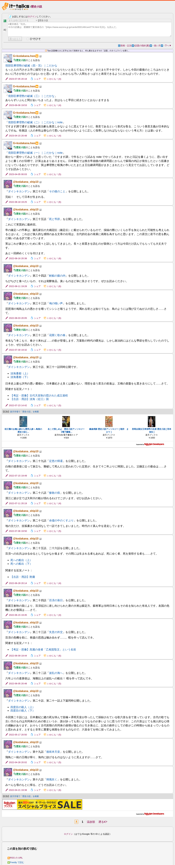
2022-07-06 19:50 (18, 531)
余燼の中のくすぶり (61, 520)
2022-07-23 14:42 (18, 405)
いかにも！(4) (54, 79)
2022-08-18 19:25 (18, 202)
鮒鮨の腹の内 (57, 275)
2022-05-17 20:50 (18, 734)
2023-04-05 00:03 (18, 174)
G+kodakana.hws (24, 56)
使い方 (158, 45)
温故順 (91, 821)
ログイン (32, 16)
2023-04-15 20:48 (18, 135)
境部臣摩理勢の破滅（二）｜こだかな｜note (35, 122)
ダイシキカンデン (19, 191)
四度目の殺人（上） (22, 707)
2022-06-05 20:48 (18, 683)
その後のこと (57, 191)
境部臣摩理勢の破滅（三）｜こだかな (31, 96)
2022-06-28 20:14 (18, 583)
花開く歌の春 (57, 335)
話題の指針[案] (143, 45)
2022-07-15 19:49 (18, 475)
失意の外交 (56, 632)
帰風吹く (51, 779)
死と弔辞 (54, 219)
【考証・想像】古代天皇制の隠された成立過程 (39, 395)
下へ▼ (168, 45)
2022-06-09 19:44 (18, 655)
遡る (102, 821)
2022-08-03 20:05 (18, 318)
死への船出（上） (21, 560)
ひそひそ (35, 38)
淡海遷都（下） (20, 377)
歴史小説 (36, 6)
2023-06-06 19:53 (18, 105)
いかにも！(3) (54, 475)
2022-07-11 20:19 (18, 503)
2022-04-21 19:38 (18, 790)
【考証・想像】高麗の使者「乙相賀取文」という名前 (43, 649)
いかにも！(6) (54, 202)
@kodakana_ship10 (25, 181)
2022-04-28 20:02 (18, 762)
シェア (37, 79)
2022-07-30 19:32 (18, 350)
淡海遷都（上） (20, 373)
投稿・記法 (127, 45)
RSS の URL (15, 857)
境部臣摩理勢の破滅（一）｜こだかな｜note (35, 152)
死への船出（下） (21, 563)
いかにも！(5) (54, 174)
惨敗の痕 (54, 492)
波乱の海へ (56, 672)
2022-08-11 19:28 (18, 286)
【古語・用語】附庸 (22, 576)
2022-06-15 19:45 (18, 615)
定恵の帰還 (56, 461)
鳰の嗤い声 (56, 303)
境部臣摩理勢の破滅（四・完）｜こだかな (31, 65)
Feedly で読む (16, 862)
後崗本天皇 (53, 751)
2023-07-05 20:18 (18, 79)
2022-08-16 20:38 (18, 258)
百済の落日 (56, 600)
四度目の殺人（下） (22, 710)
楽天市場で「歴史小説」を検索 (24, 411)
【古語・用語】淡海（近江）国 (29, 399)
